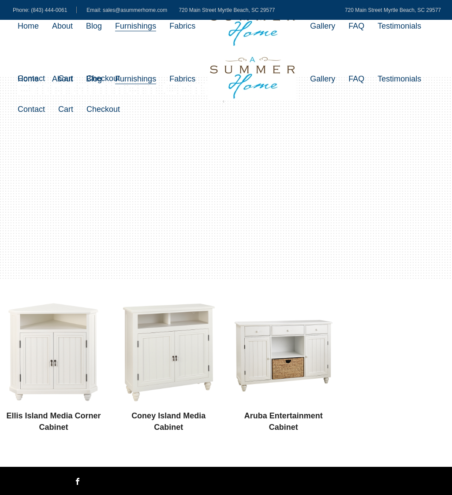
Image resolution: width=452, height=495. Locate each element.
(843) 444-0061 (49, 10)
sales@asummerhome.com (135, 10)
